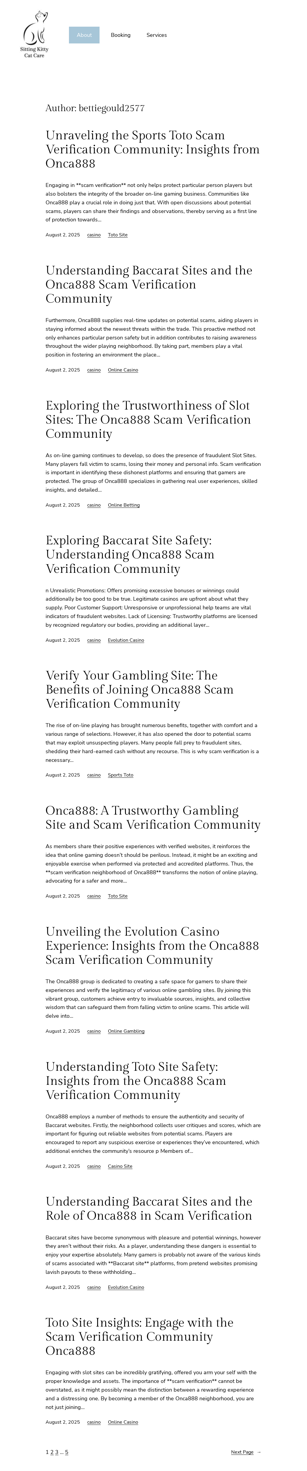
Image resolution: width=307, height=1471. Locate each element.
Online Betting (124, 505)
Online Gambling (126, 1031)
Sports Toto (120, 775)
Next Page (246, 1452)
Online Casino (123, 370)
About (84, 35)
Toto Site (118, 235)
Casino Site (120, 1166)
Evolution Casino (126, 640)
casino (94, 235)
